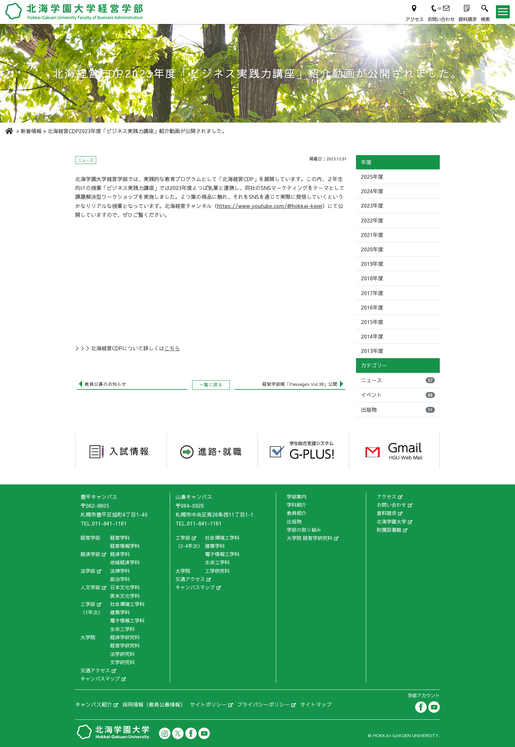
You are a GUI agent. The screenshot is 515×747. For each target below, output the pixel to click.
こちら (172, 348)
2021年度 (372, 234)
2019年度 (372, 263)
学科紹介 (296, 504)
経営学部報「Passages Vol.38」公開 (299, 384)
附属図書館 (389, 529)
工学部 (87, 603)
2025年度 (372, 176)
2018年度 (372, 278)
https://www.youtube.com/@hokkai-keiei (269, 205)
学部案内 (296, 496)
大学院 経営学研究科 (309, 537)
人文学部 (90, 587)
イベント (398, 394)
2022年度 (372, 220)
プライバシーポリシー (263, 704)
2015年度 (372, 321)
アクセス (386, 496)
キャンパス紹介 (93, 704)
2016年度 (372, 307)
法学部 (87, 570)
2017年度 (372, 292)
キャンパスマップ (100, 678)
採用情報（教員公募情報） (154, 704)
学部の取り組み (304, 529)
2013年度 (372, 350)
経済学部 (90, 553)
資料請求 (386, 512)
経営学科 (120, 537)
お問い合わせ (391, 504)
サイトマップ (316, 704)
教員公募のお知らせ (105, 384)
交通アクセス (95, 670)
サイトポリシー (208, 704)
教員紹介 (296, 512)
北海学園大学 (391, 521)
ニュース (398, 380)
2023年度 (372, 205)
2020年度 (372, 249)
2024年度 (372, 191)
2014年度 (372, 336)
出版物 (398, 409)
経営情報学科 (125, 545)
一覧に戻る (210, 385)
